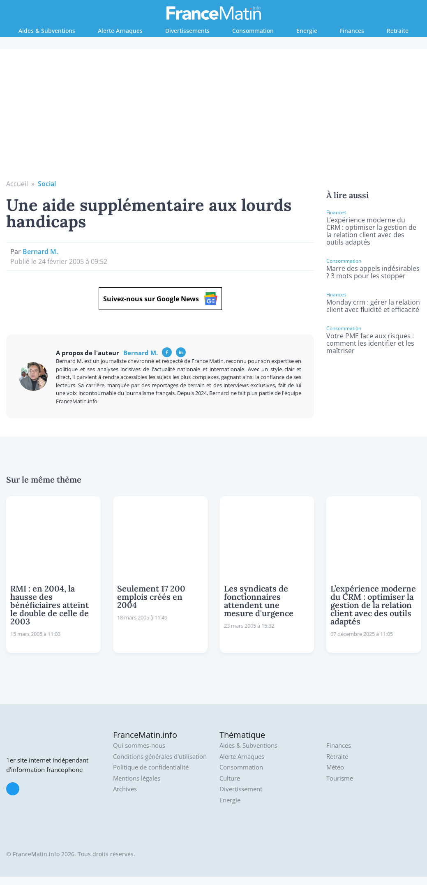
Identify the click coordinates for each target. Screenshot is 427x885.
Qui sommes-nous (139, 745)
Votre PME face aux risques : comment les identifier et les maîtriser (370, 343)
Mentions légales (136, 778)
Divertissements (187, 31)
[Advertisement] (213, 117)
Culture (229, 778)
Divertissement (240, 789)
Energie (306, 31)
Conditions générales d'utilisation (160, 756)
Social (47, 183)
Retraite (398, 31)
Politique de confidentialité (151, 767)
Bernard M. (40, 251)
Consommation (253, 31)
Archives (125, 789)
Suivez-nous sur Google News (160, 298)
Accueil (17, 183)
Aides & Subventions (46, 31)
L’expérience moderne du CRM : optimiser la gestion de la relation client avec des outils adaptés (371, 231)
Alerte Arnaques (120, 31)
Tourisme (339, 778)
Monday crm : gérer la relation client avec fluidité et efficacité (373, 306)
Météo (335, 767)
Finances (352, 31)
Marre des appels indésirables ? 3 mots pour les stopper (373, 272)
